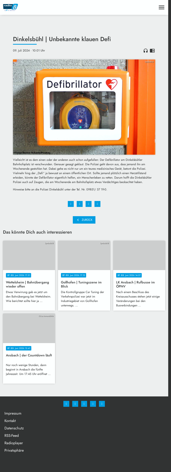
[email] (102, 404)
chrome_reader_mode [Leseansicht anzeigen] (152, 50)
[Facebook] (66, 404)
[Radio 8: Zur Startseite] (43, 7)
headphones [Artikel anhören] (145, 50)
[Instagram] (75, 404)
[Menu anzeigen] (161, 7)
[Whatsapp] (84, 404)
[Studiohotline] (93, 404)
